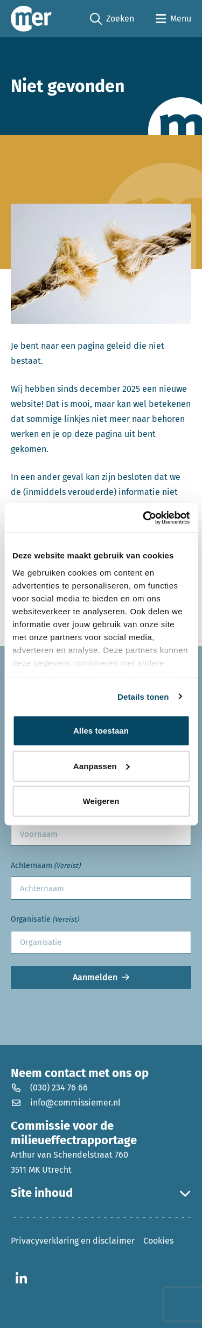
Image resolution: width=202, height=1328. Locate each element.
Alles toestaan (101, 730)
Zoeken (112, 19)
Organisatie (45, 920)
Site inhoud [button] (101, 1193)
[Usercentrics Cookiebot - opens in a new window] (144, 518)
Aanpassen (101, 765)
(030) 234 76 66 (49, 1087)
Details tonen (143, 696)
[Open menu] (173, 18)
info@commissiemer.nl (66, 1102)
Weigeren (100, 801)
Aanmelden (95, 977)
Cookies (158, 1241)
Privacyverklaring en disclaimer (73, 1241)
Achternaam (45, 866)
